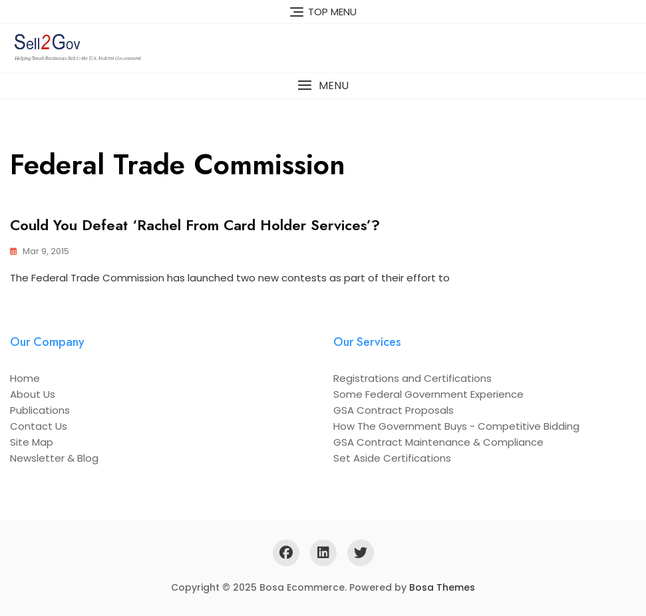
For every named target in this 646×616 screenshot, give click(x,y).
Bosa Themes (442, 587)
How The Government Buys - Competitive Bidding (456, 426)
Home (25, 378)
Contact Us (38, 426)
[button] (323, 85)
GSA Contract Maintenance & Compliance (438, 442)
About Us (32, 394)
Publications (40, 410)
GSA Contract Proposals (393, 410)
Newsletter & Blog (54, 458)
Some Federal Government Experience (428, 394)
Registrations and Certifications (412, 378)
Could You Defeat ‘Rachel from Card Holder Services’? (195, 224)
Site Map (31, 442)
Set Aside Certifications (392, 458)
